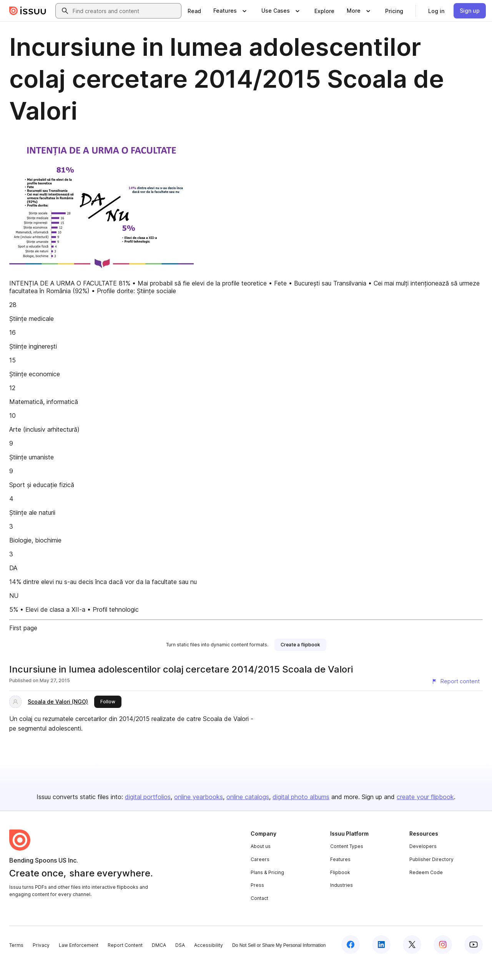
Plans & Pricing (267, 872)
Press (257, 885)
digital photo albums (301, 797)
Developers (423, 846)
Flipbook (340, 872)
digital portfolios (148, 797)
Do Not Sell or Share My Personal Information (279, 945)
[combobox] (125, 10)
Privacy (41, 945)
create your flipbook (425, 797)
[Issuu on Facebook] (350, 944)
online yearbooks (198, 797)
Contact (259, 898)
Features (340, 859)
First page (23, 628)
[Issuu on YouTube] (473, 944)
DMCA (159, 945)
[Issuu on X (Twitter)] (412, 944)
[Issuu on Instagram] (443, 944)
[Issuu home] (27, 11)
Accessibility (208, 945)
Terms (16, 945)
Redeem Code (426, 872)
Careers (260, 859)
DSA (180, 945)
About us (261, 846)
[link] (194, 10)
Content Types (346, 846)
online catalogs (247, 797)
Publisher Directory (431, 859)
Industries (341, 885)
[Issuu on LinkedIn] (381, 944)
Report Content (125, 945)
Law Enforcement (78, 945)
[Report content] (455, 681)
